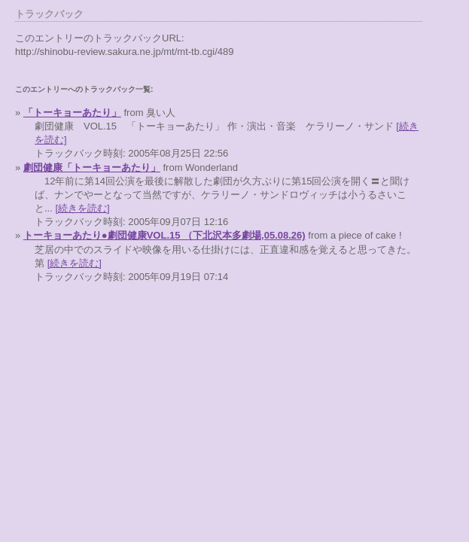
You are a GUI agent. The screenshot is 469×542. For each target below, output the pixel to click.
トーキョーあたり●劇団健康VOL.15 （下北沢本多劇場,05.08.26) (164, 235)
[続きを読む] (82, 208)
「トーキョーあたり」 (72, 112)
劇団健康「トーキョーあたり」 (91, 167)
